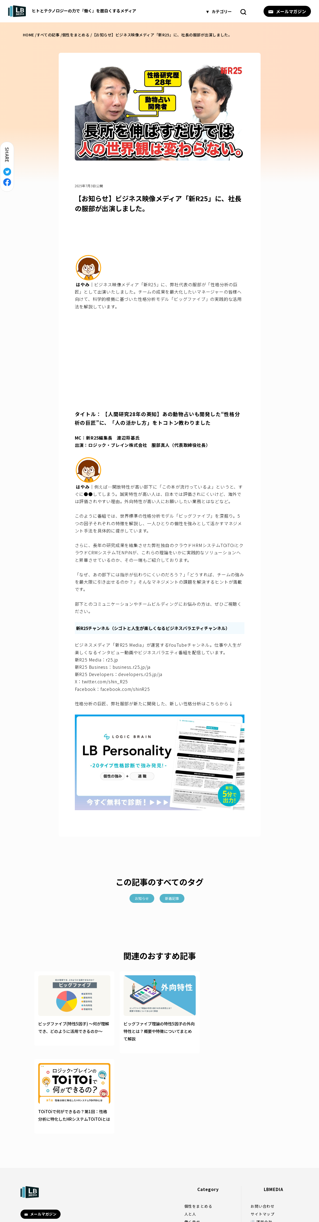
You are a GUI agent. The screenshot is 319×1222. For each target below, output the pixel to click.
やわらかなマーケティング (208, 1172)
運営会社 (264, 1141)
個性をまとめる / (77, 34)
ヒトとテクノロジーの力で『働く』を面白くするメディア (72, 11)
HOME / (30, 34)
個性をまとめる (198, 1126)
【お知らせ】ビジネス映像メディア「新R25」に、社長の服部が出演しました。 (162, 34)
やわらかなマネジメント (206, 1164)
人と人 (190, 1133)
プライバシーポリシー (276, 1149)
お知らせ (142, 898)
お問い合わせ (263, 1126)
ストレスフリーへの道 (204, 1149)
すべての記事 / (49, 34)
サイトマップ (263, 1133)
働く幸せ (192, 1141)
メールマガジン (287, 11)
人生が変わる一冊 (200, 1157)
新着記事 (172, 898)
